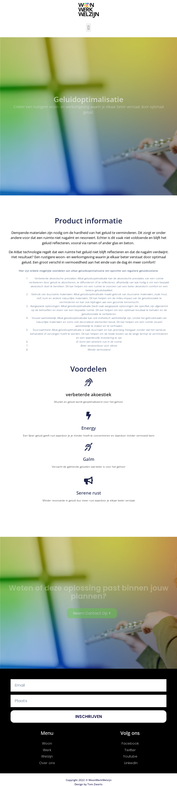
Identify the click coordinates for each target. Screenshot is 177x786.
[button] (88, 27)
